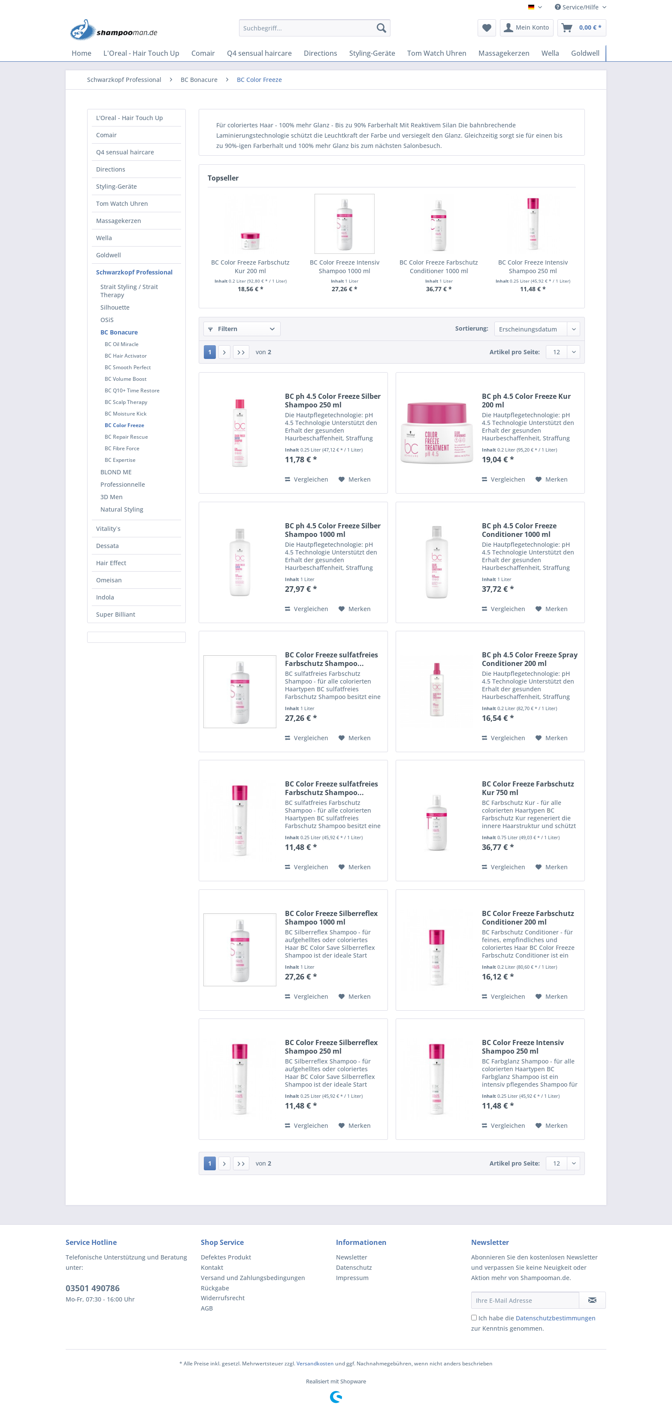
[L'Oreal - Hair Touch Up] (141, 53)
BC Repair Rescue (126, 436)
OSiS (107, 320)
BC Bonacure (119, 332)
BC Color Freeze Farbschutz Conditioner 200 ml (528, 917)
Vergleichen (306, 479)
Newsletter (351, 1257)
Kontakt (212, 1267)
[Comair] (203, 53)
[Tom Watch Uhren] (436, 53)
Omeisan (109, 580)
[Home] (81, 53)
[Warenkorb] (581, 27)
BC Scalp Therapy (126, 402)
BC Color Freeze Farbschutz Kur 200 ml (250, 266)
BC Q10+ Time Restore (132, 390)
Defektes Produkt (226, 1257)
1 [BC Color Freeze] (210, 352)
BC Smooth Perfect (128, 367)
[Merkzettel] (487, 27)
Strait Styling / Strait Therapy (129, 291)
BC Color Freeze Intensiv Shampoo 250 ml (533, 266)
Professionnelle (122, 484)
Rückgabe (215, 1288)
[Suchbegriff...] (314, 27)
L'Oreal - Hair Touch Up (129, 118)
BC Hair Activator (126, 355)
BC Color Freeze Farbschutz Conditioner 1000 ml (439, 266)
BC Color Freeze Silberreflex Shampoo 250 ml (331, 1046)
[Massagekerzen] (504, 53)
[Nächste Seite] (224, 352)
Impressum (352, 1278)
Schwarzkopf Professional (134, 272)
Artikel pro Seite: (515, 352)
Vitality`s (108, 528)
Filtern (222, 329)
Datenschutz (354, 1267)
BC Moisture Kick (126, 413)
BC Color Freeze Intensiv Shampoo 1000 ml (344, 266)
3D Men (111, 497)
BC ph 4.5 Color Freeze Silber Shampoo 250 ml (333, 400)
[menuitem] (314, 32)
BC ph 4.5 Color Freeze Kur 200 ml (526, 400)
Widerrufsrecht (223, 1298)
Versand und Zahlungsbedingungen (253, 1278)
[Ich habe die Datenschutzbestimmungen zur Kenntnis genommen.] (474, 1317)
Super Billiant (115, 614)
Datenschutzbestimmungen (556, 1318)
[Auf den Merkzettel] (355, 479)
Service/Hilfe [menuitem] (577, 7)
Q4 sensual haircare (125, 152)
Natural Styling (121, 509)
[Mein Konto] (527, 27)
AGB (207, 1308)
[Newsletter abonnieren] (592, 1300)
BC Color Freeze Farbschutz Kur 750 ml (528, 788)
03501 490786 (93, 1288)
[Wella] (550, 53)
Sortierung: (471, 328)
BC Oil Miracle (122, 344)
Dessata (107, 546)
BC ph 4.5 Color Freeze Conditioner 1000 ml (519, 530)
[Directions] (320, 53)
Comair (106, 135)
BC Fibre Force (122, 448)
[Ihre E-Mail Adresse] (525, 1300)
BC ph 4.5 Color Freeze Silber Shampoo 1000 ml (333, 530)
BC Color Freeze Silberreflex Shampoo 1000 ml (331, 917)
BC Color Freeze (124, 425)
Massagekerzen (118, 221)
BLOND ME (116, 472)
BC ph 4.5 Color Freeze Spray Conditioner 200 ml (530, 659)
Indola (105, 597)
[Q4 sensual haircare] (259, 53)
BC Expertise (120, 460)
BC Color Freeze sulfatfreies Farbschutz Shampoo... (331, 659)
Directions (110, 169)
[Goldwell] (585, 53)
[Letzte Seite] (241, 352)
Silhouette (115, 307)
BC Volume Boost (126, 379)
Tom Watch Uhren (122, 203)
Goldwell (108, 255)
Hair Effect (111, 563)
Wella (104, 238)
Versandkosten (315, 1363)
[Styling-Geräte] (372, 53)
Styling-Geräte (116, 186)
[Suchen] (381, 27)
